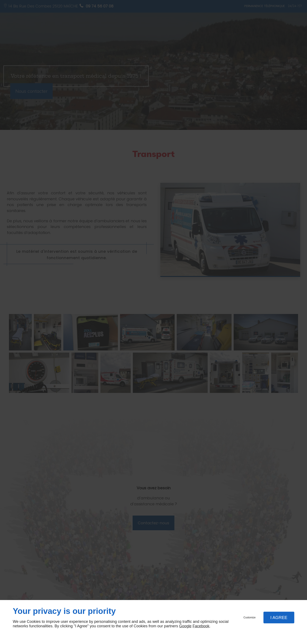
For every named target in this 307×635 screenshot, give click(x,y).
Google (185, 626)
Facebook (201, 626)
